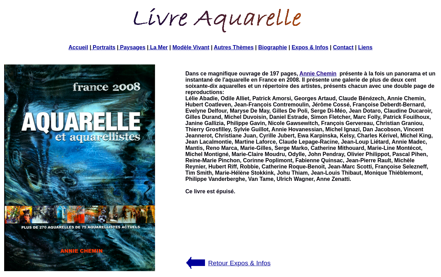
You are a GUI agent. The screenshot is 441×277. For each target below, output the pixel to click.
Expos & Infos (309, 47)
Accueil (78, 47)
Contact (343, 47)
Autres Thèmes (234, 47)
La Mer (158, 47)
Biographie (272, 47)
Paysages (132, 47)
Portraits (103, 47)
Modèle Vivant (190, 47)
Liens (365, 47)
